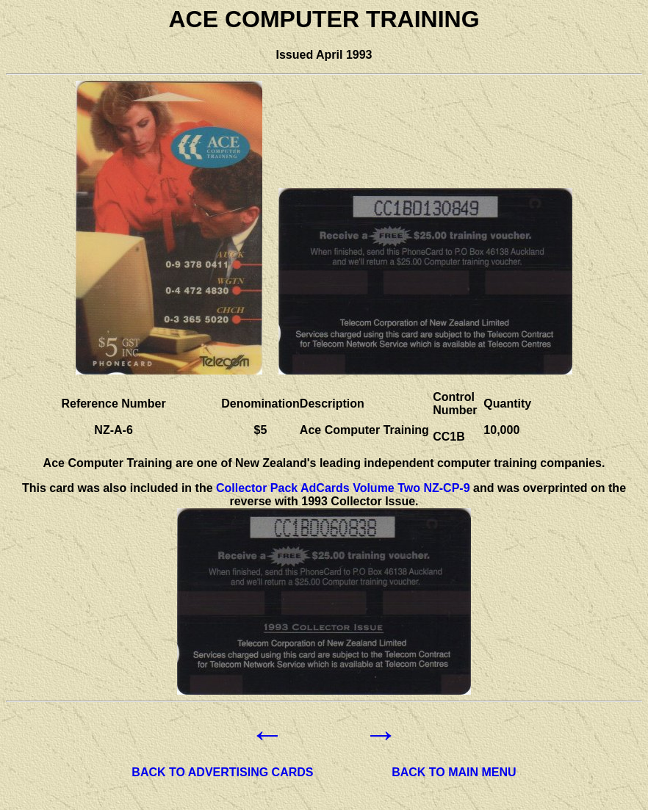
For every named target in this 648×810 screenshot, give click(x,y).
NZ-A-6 (113, 430)
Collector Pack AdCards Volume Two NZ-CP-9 (343, 488)
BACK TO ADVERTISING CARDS (222, 772)
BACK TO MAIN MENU (454, 772)
